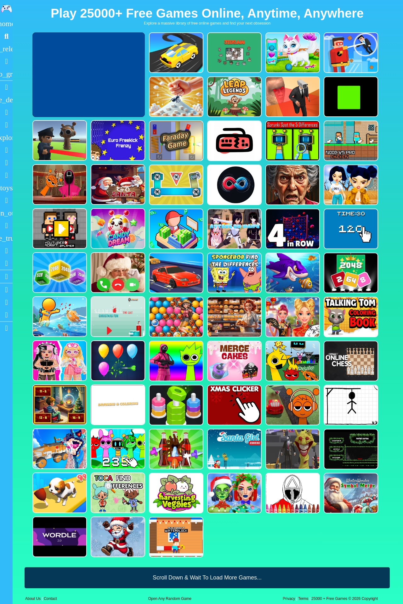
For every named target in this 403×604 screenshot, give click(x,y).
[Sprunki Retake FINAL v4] (292, 361)
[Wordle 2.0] (59, 537)
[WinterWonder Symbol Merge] (350, 493)
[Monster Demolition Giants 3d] (59, 448)
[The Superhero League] (350, 52)
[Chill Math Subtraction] (59, 404)
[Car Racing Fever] (175, 273)
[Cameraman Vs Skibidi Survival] (292, 96)
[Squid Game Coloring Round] (292, 493)
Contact (50, 598)
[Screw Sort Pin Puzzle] (175, 449)
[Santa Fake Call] (117, 272)
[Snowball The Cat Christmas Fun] (117, 316)
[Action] (6, 99)
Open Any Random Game (169, 598)
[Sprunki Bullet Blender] (59, 140)
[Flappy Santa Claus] (117, 537)
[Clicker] (6, 263)
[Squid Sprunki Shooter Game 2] (175, 361)
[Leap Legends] (233, 96)
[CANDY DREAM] (117, 228)
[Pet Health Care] (292, 52)
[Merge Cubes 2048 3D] (59, 272)
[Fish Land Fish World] (59, 316)
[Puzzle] (6, 112)
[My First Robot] (59, 360)
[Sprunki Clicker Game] (117, 448)
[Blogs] (6, 276)
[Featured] (6, 74)
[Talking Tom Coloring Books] (350, 317)
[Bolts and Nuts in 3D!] (175, 185)
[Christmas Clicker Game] (233, 405)
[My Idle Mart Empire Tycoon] (175, 229)
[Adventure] (6, 137)
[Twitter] (6, 315)
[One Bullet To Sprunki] (292, 449)
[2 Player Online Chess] (350, 361)
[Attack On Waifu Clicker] (233, 229)
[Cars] (6, 188)
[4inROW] (292, 229)
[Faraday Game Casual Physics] (175, 140)
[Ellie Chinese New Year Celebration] (292, 317)
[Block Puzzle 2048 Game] (350, 273)
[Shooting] (6, 150)
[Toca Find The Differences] (117, 493)
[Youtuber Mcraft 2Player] (59, 228)
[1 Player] (6, 213)
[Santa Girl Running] (233, 449)
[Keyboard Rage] (233, 140)
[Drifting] (6, 250)
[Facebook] (6, 302)
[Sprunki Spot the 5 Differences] (292, 140)
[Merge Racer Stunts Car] (175, 52)
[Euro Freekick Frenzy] (117, 140)
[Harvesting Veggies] (175, 493)
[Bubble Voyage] (175, 317)
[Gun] (6, 200)
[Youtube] (6, 289)
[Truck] (6, 238)
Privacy (289, 598)
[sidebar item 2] (6, 328)
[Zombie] (6, 162)
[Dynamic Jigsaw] (233, 52)
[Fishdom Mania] (292, 273)
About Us (33, 598)
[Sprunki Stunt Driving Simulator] (292, 405)
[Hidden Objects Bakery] (233, 317)
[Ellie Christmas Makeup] (233, 493)
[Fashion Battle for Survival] (350, 185)
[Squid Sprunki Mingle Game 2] (59, 184)
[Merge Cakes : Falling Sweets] (233, 361)
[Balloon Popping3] (117, 360)
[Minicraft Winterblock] (175, 537)
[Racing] (6, 87)
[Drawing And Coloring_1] (117, 404)
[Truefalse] (350, 96)
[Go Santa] (117, 184)
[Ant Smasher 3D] (175, 96)
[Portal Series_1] (350, 449)
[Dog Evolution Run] (59, 493)
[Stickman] (6, 175)
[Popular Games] (6, 61)
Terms (303, 598)
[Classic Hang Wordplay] (350, 405)
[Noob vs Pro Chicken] (350, 140)
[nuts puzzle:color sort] (175, 405)
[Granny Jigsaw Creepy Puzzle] (292, 185)
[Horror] (6, 225)
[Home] (6, 23)
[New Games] (6, 48)
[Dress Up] (6, 125)
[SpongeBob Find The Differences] (233, 273)
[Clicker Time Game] (350, 229)
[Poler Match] (233, 185)
